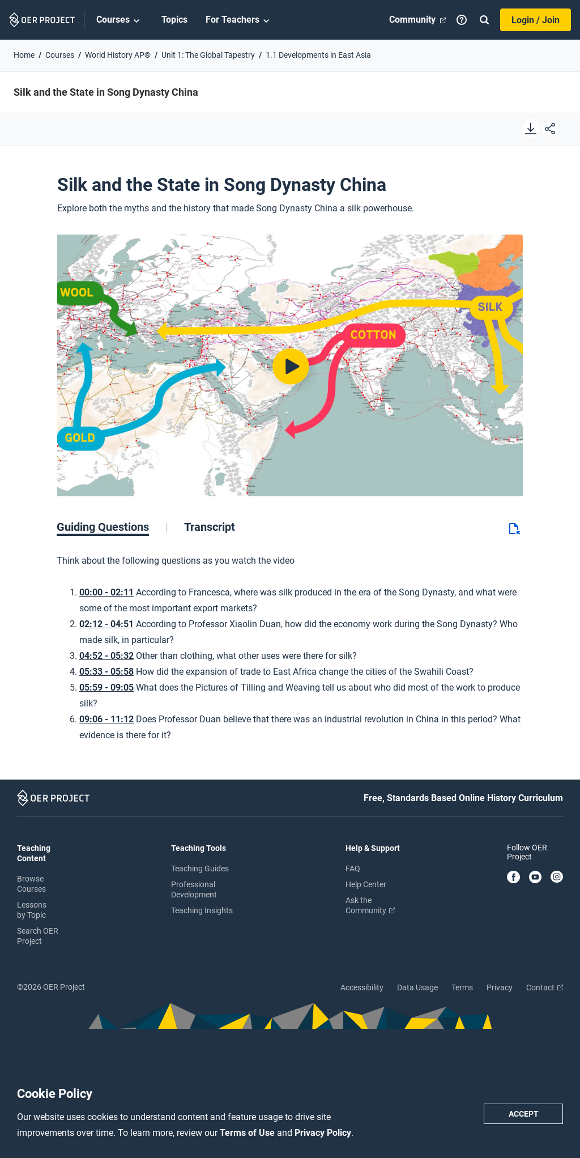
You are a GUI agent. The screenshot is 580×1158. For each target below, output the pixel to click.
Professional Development (194, 889)
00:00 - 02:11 (106, 592)
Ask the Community (370, 905)
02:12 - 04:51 (106, 624)
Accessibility (361, 987)
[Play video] (289, 365)
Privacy (500, 987)
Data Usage (417, 987)
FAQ (353, 868)
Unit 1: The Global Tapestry (208, 54)
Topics (174, 19)
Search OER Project (37, 936)
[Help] (461, 20)
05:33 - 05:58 (106, 671)
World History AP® (118, 54)
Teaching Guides (200, 868)
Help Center (366, 884)
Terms (462, 987)
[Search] (484, 20)
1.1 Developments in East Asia (318, 54)
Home (24, 54)
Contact (544, 987)
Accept (524, 1113)
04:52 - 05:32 (106, 655)
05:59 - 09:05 (106, 687)
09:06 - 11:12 (106, 719)
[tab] (112, 527)
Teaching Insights (202, 910)
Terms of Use (248, 1132)
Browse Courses (31, 883)
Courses (119, 20)
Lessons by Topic (31, 909)
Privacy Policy (323, 1132)
